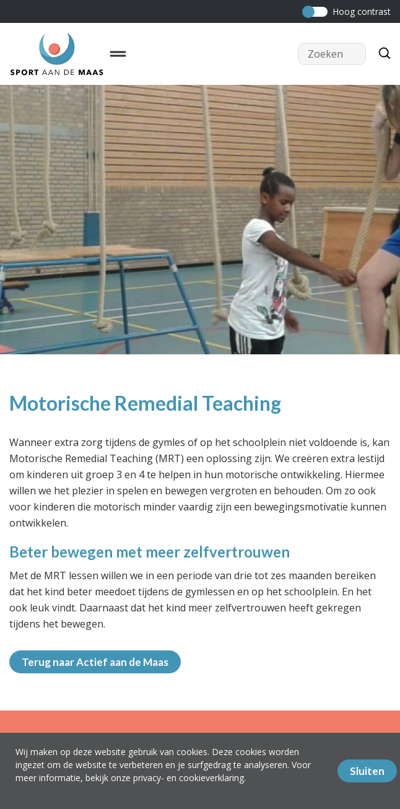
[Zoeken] (381, 53)
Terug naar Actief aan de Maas (95, 661)
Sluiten (367, 770)
